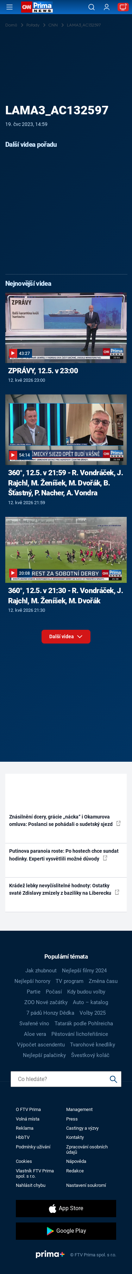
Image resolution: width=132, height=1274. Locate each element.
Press (72, 1119)
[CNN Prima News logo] (37, 7)
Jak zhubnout (41, 970)
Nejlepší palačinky (44, 1055)
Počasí (54, 992)
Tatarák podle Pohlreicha (84, 1023)
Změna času (103, 981)
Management (79, 1109)
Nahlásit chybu (30, 1185)
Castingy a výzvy (82, 1128)
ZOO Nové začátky (46, 1002)
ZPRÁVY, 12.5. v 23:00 (43, 371)
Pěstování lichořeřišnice (79, 1034)
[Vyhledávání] (91, 7)
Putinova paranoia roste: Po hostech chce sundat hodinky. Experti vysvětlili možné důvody (64, 854)
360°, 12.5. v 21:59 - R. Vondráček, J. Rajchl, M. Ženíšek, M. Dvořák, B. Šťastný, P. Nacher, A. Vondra (65, 483)
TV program (69, 981)
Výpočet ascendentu (41, 1044)
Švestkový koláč (90, 1055)
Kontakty (75, 1137)
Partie (33, 992)
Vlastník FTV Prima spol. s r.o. (35, 1173)
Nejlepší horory (32, 981)
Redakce (75, 1170)
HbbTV (23, 1137)
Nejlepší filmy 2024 (84, 970)
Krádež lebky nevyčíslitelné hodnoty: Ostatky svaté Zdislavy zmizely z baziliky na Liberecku (64, 889)
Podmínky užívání (33, 1146)
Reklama (24, 1128)
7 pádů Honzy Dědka (50, 1013)
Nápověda (76, 1161)
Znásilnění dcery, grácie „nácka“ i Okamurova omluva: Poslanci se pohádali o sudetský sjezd (65, 820)
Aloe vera (35, 1034)
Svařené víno (34, 1023)
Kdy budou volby (86, 992)
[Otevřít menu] (9, 7)
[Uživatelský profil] (107, 7)
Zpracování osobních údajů (87, 1149)
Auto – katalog (90, 1002)
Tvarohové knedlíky (92, 1044)
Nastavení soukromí (86, 1185)
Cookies (24, 1161)
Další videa (66, 637)
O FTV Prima (28, 1109)
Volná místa (27, 1119)
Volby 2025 (93, 1013)
